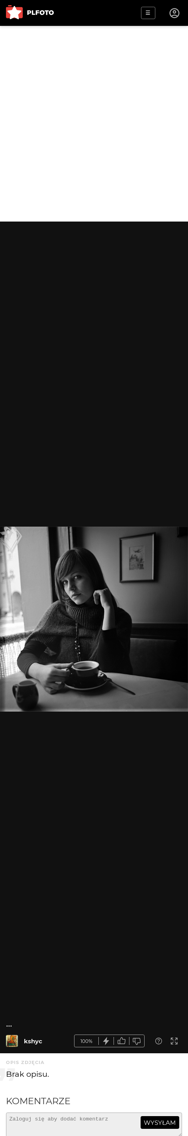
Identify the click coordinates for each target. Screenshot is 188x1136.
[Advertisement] (94, 124)
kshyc (33, 1041)
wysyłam (160, 1122)
